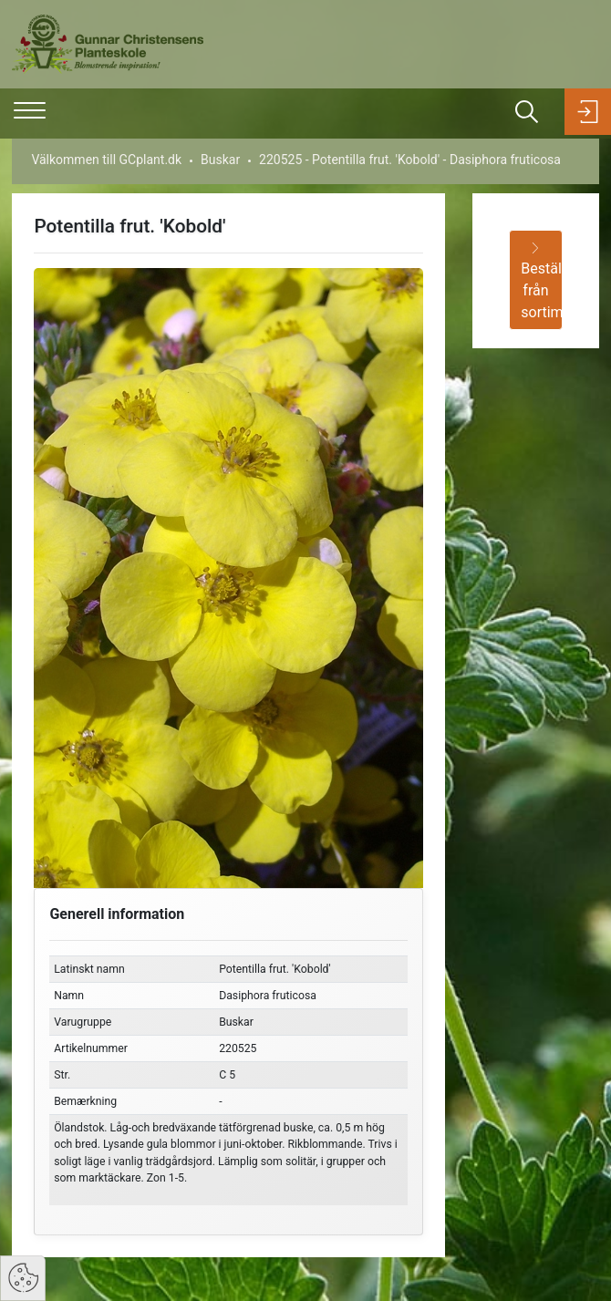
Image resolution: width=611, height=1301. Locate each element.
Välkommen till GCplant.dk (106, 159)
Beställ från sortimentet (541, 282)
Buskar (220, 159)
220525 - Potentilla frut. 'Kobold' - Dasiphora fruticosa (410, 159)
